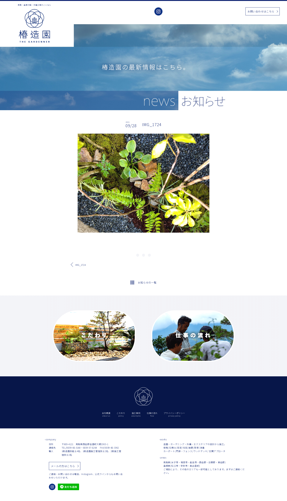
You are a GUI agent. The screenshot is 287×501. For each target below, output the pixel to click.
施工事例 (201, 11)
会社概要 (173, 11)
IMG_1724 (80, 264)
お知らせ (215, 11)
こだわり (187, 11)
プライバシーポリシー (174, 414)
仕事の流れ (229, 11)
